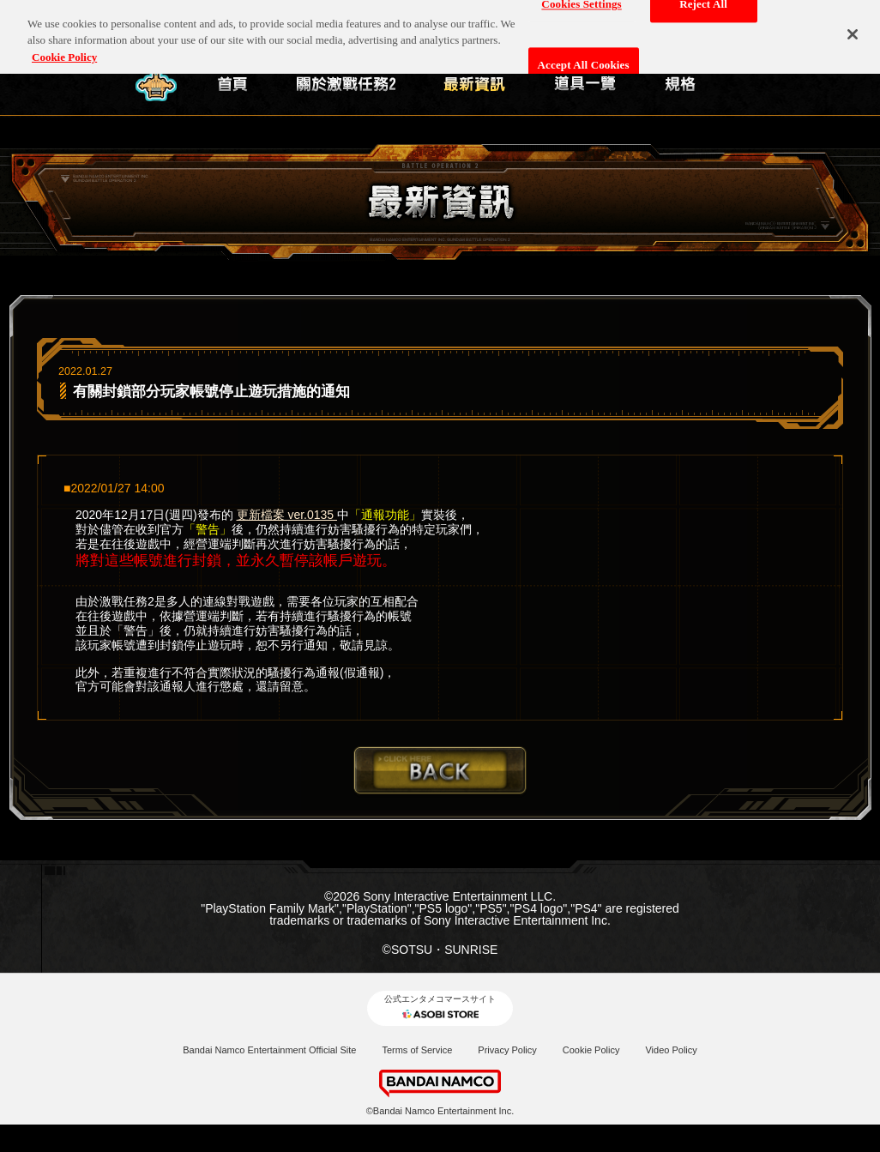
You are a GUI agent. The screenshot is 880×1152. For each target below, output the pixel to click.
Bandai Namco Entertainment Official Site (269, 1050)
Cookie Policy (591, 1050)
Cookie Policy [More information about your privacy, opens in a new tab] (64, 50)
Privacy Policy (507, 1050)
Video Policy (670, 1050)
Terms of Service (417, 1050)
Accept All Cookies (584, 57)
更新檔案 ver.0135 (287, 515)
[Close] (852, 27)
